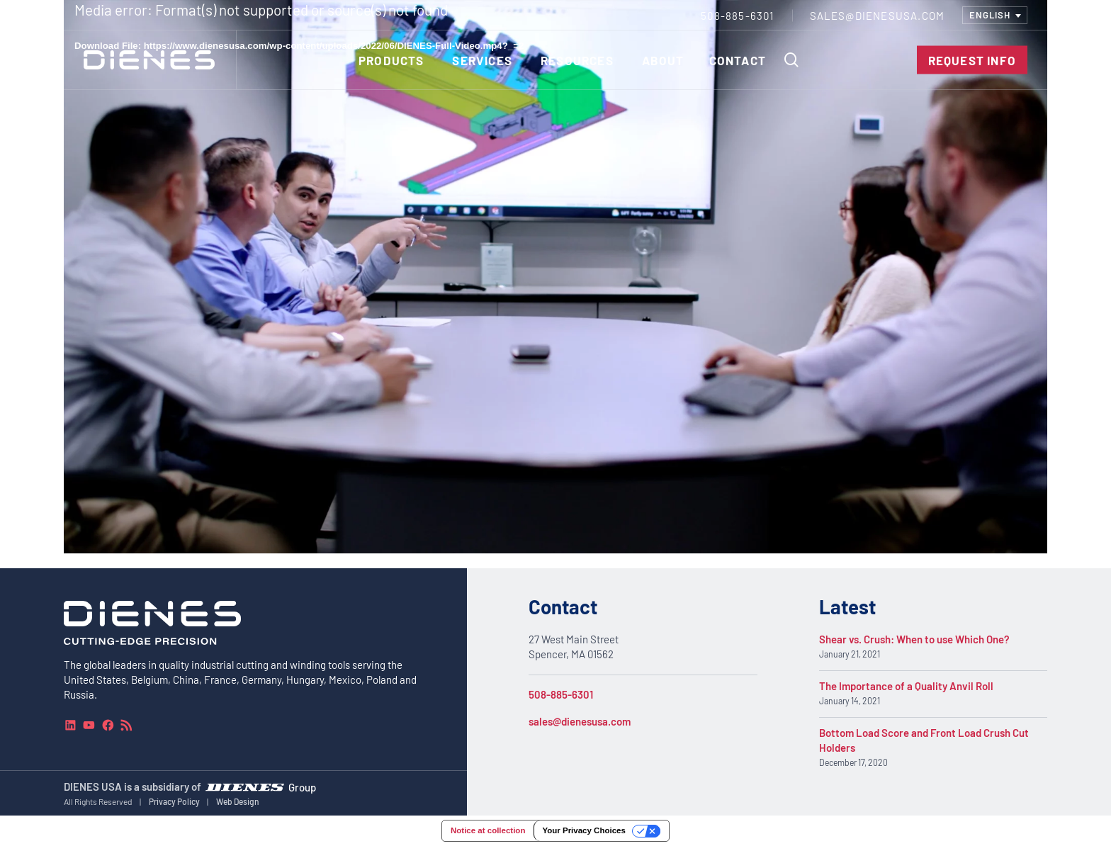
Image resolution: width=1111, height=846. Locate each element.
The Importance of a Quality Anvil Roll (906, 685)
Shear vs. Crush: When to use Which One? (914, 639)
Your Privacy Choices (583, 830)
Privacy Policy (174, 801)
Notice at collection (488, 830)
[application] (555, 276)
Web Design (237, 801)
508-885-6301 (561, 694)
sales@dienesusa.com (580, 721)
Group (302, 786)
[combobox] (994, 15)
